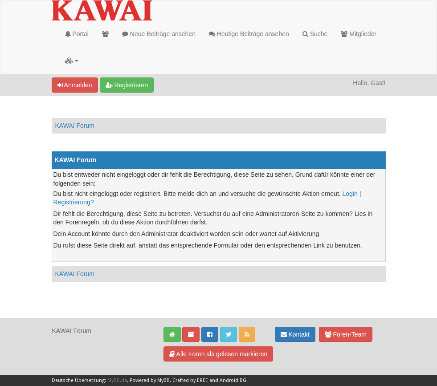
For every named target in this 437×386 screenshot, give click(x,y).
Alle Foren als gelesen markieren (218, 354)
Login (350, 193)
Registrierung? (73, 202)
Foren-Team (346, 334)
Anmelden (74, 85)
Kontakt (295, 334)
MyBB (163, 380)
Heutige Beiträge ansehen (249, 33)
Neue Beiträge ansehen (159, 33)
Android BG (233, 380)
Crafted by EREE (190, 380)
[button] (72, 60)
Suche (315, 33)
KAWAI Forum (74, 125)
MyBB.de (117, 380)
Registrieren (127, 85)
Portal (77, 33)
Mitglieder (358, 33)
